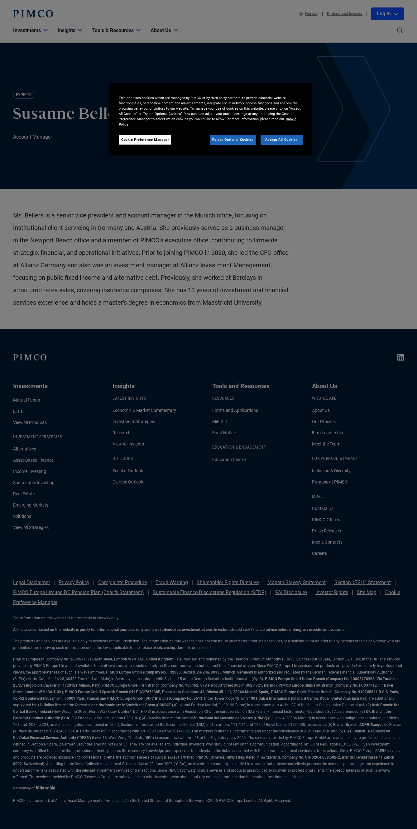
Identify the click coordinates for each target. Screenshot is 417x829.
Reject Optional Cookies (233, 139)
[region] (210, 119)
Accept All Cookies (281, 139)
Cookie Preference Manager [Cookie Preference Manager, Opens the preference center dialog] (145, 139)
